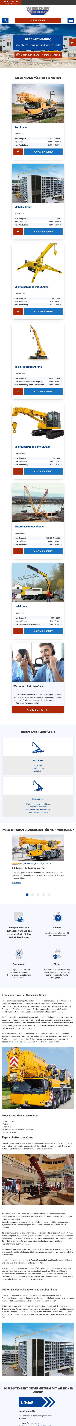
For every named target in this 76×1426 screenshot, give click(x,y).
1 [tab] (27, 895)
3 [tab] (38, 895)
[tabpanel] (38, 867)
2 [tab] (33, 895)
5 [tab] (49, 895)
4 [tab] (44, 895)
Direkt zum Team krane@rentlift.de (41, 55)
